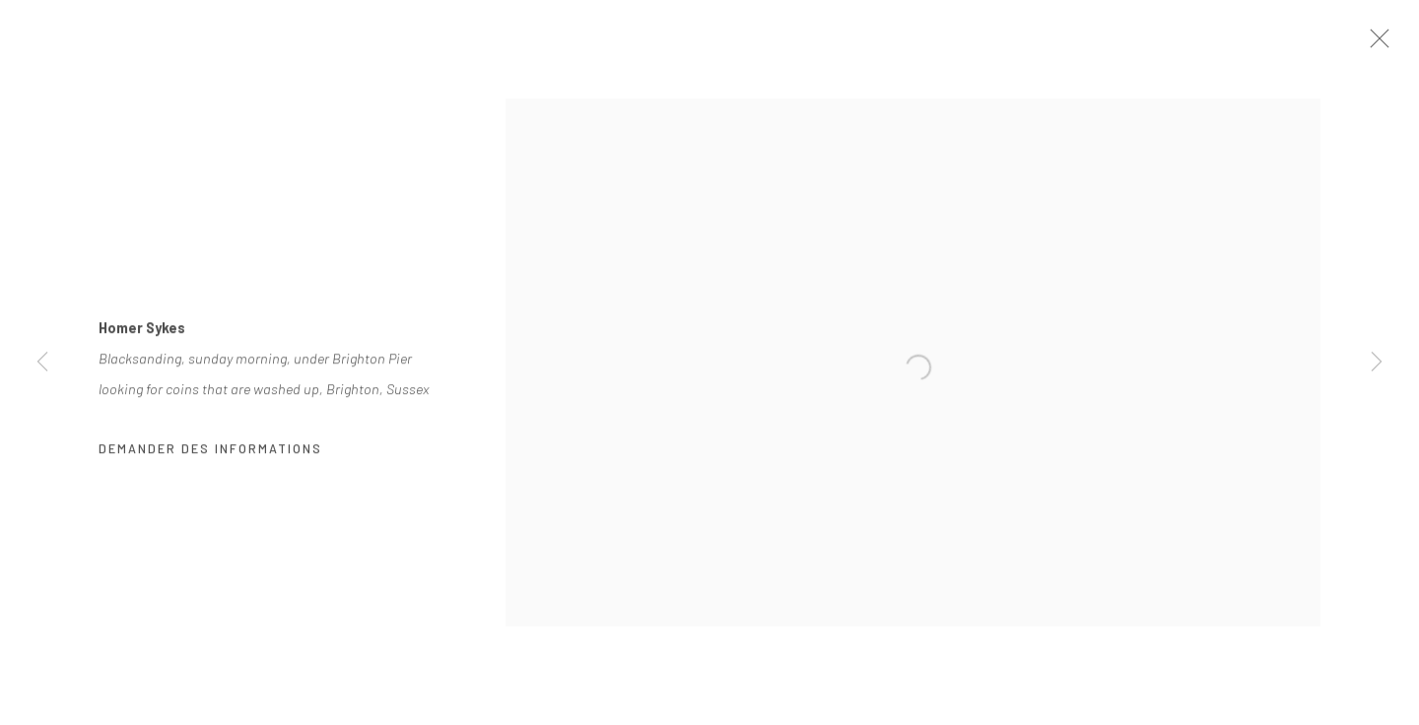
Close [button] (1398, 44)
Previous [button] (42, 362)
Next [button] (1376, 362)
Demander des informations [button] (210, 456)
